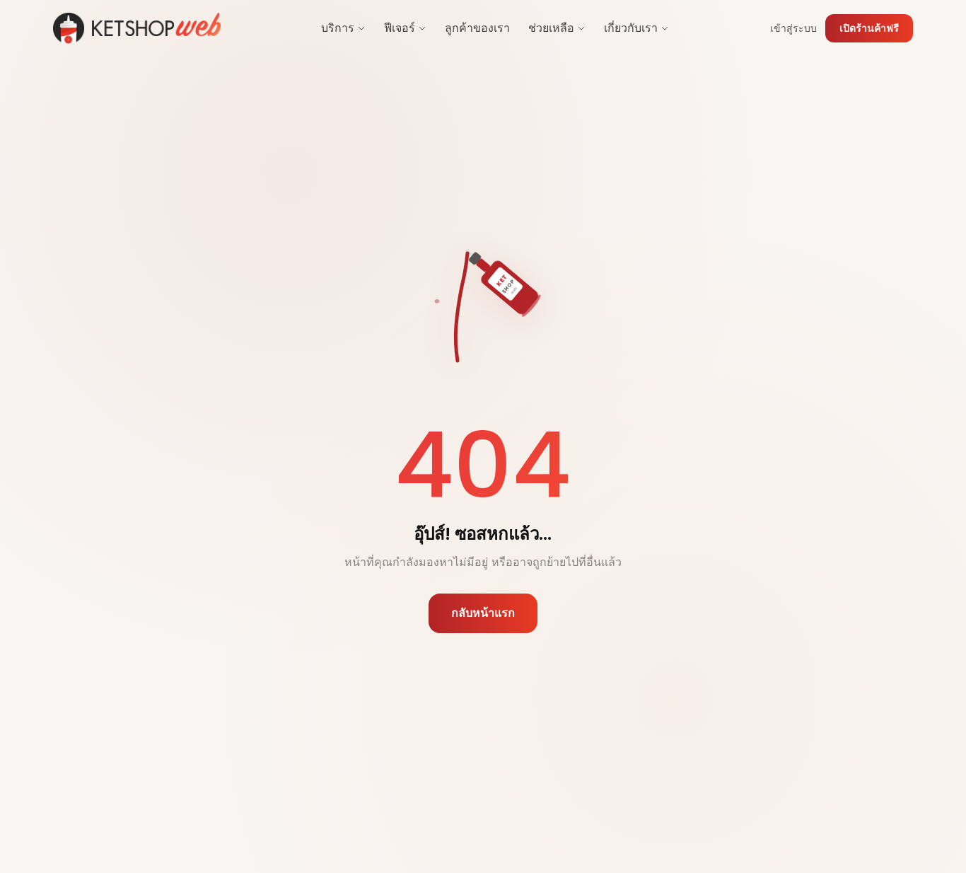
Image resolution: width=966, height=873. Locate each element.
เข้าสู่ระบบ (793, 28)
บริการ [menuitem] (343, 28)
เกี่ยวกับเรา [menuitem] (636, 28)
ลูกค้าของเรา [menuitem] (477, 28)
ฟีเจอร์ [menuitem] (405, 28)
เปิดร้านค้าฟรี (869, 28)
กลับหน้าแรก (483, 614)
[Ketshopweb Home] (137, 28)
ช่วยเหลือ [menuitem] (557, 28)
